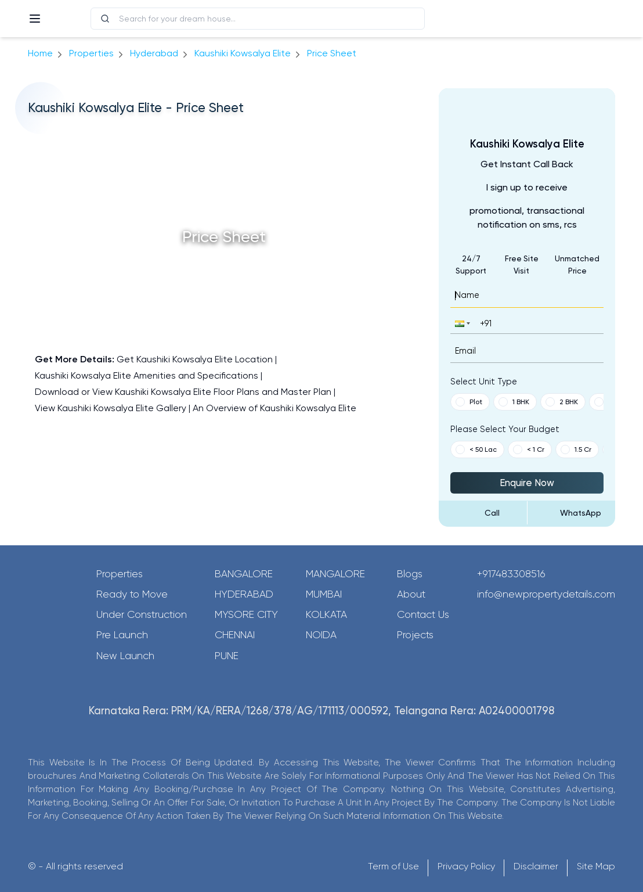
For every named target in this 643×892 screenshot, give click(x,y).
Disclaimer (536, 866)
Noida (321, 635)
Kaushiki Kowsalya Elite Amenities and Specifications (146, 375)
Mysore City (246, 614)
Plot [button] (469, 402)
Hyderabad (244, 594)
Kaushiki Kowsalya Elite (242, 53)
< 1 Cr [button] (528, 449)
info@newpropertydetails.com (546, 594)
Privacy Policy (466, 866)
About (411, 594)
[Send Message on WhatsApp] (571, 512)
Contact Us (423, 614)
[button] (461, 323)
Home (40, 53)
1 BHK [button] (513, 402)
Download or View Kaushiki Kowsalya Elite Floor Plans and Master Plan (183, 391)
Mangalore (335, 574)
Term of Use (393, 866)
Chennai (235, 635)
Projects (415, 635)
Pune (227, 655)
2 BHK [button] (562, 402)
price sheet (331, 53)
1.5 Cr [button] (576, 449)
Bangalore (244, 574)
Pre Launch (122, 635)
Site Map (596, 866)
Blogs (409, 574)
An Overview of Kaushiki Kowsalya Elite (274, 407)
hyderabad (154, 53)
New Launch (125, 655)
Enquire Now (527, 482)
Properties (91, 53)
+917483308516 (511, 574)
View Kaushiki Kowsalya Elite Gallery (110, 407)
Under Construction (141, 614)
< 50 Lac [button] (476, 449)
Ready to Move (132, 594)
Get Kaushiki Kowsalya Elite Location (195, 359)
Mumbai (324, 594)
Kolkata (326, 614)
